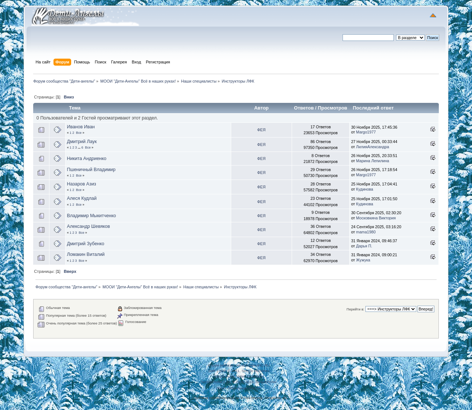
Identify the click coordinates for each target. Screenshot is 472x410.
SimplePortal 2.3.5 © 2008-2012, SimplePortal (238, 382)
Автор (261, 108)
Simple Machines (256, 371)
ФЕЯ (261, 130)
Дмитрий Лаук (82, 141)
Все (78, 133)
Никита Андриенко (86, 158)
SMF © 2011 (229, 371)
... (79, 147)
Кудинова (364, 189)
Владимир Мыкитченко (91, 215)
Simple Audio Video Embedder (239, 376)
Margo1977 (366, 132)
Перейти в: (355, 309)
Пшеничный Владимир (91, 169)
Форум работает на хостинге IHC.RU (239, 365)
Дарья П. (364, 246)
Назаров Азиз (81, 184)
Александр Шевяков (88, 226)
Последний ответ (374, 108)
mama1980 (366, 232)
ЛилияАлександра (372, 147)
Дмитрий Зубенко (85, 243)
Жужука (363, 260)
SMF (212, 371)
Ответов (304, 108)
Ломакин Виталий (85, 254)
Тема (74, 108)
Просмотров (332, 108)
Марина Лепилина (372, 161)
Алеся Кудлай (82, 198)
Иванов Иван (81, 126)
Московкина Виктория (376, 218)
